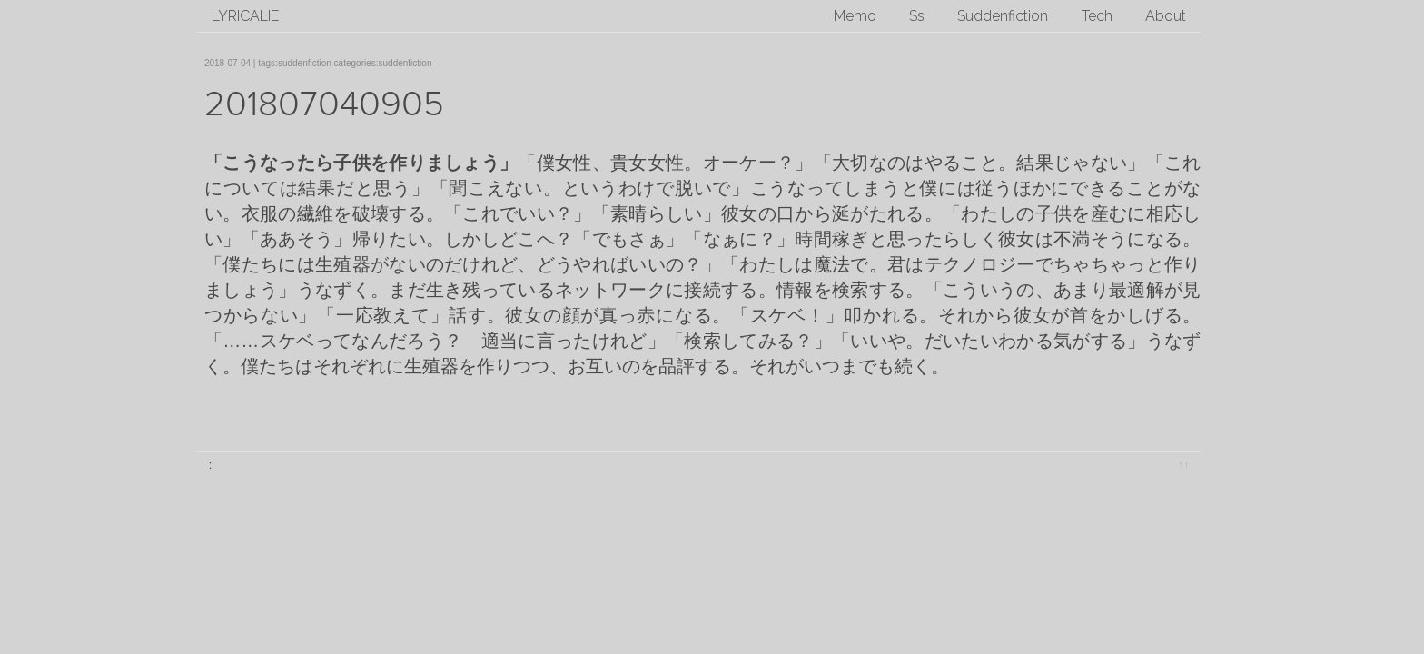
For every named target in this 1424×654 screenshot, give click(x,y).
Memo (855, 16)
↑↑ (1184, 464)
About (1165, 16)
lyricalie (245, 16)
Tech (1097, 16)
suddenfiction (304, 63)
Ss (917, 16)
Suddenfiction (1002, 16)
